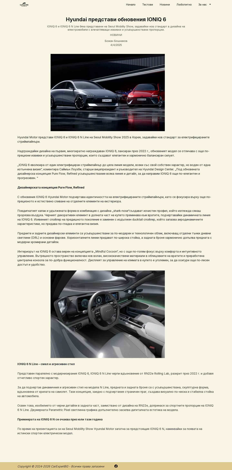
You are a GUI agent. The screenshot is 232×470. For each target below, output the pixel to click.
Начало (130, 4)
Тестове (147, 4)
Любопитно (184, 4)
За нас (202, 4)
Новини (165, 4)
